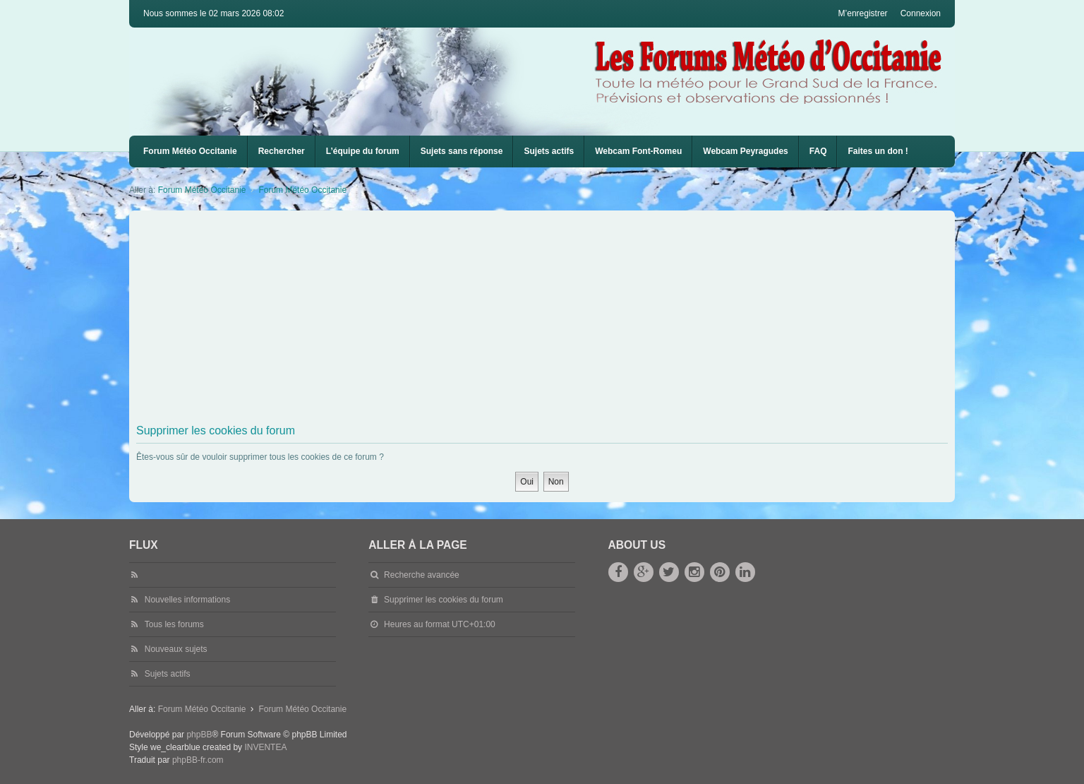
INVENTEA (265, 747)
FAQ (818, 151)
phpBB (199, 735)
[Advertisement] (559, 320)
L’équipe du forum (362, 151)
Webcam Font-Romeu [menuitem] (638, 151)
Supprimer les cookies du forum (443, 600)
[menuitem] (638, 151)
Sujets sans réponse (462, 151)
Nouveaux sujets (176, 649)
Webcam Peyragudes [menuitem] (745, 151)
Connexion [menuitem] (921, 13)
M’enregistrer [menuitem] (863, 13)
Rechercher (281, 151)
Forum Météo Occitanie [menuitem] (190, 151)
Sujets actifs (549, 151)
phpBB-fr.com (198, 760)
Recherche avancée (421, 575)
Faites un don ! (878, 151)
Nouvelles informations (187, 600)
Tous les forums (174, 624)
